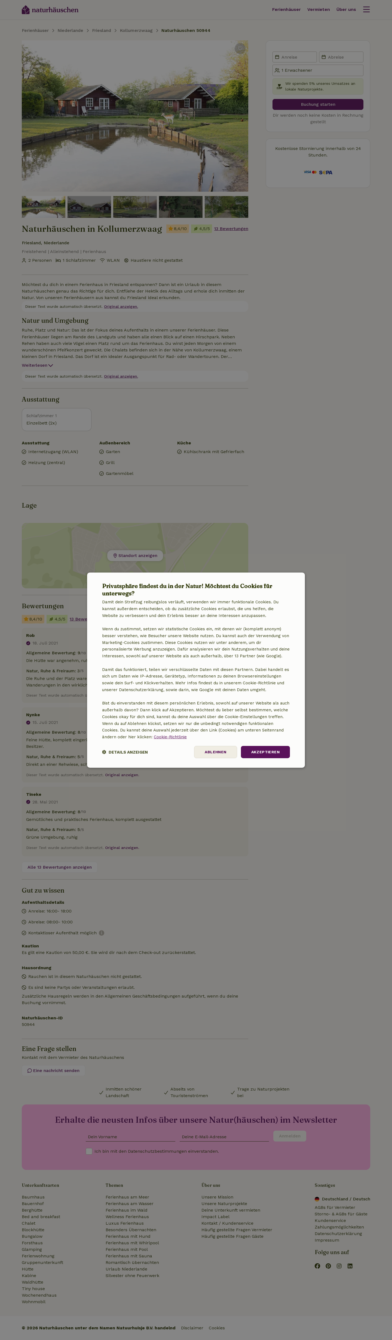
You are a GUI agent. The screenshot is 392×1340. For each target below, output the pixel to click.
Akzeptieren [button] (265, 752)
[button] (125, 752)
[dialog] (196, 669)
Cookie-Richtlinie (170, 736)
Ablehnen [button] (215, 752)
